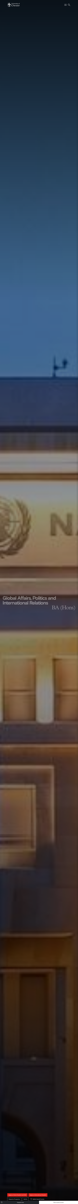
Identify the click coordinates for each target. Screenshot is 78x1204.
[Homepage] (13, 5)
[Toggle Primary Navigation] (65, 4)
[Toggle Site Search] (69, 4)
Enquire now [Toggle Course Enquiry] (12, 1202)
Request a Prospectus (14, 1199)
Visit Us (25, 1199)
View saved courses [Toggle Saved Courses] (58, 1202)
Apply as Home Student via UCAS (17, 1195)
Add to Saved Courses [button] (36, 1199)
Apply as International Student (38, 1195)
